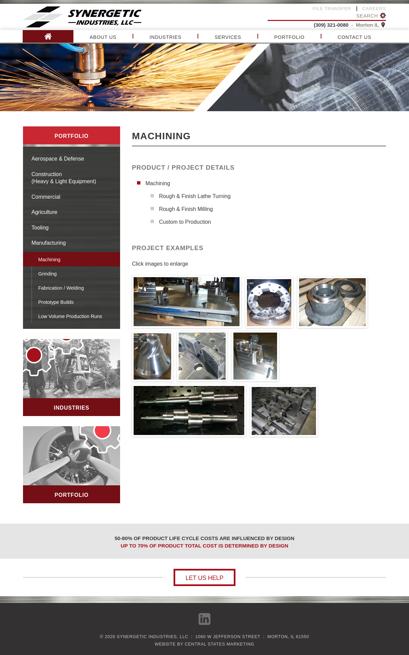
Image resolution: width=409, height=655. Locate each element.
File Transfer (332, 8)
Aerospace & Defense (57, 159)
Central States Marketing (219, 644)
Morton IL (371, 25)
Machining (49, 259)
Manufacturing (48, 243)
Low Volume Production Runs (70, 316)
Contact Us (354, 37)
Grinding (47, 273)
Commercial (45, 197)
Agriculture (44, 212)
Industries (165, 37)
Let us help (204, 578)
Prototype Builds (56, 302)
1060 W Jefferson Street (227, 636)
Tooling (40, 228)
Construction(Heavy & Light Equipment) (63, 178)
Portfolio (289, 37)
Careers (374, 8)
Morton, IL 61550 (288, 636)
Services (227, 37)
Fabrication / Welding (61, 288)
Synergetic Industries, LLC (152, 636)
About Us (103, 37)
